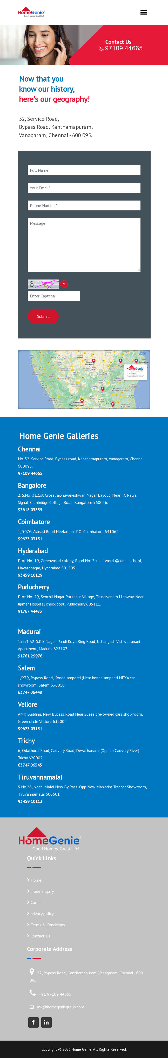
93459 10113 (30, 801)
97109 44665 (30, 473)
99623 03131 (30, 538)
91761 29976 (30, 655)
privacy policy (42, 913)
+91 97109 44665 (55, 994)
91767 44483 (30, 611)
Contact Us (40, 936)
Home (36, 880)
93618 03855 (30, 509)
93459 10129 (30, 575)
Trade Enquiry (42, 891)
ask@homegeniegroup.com (60, 1006)
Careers (37, 902)
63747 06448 (30, 692)
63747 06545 (30, 765)
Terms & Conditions (48, 924)
